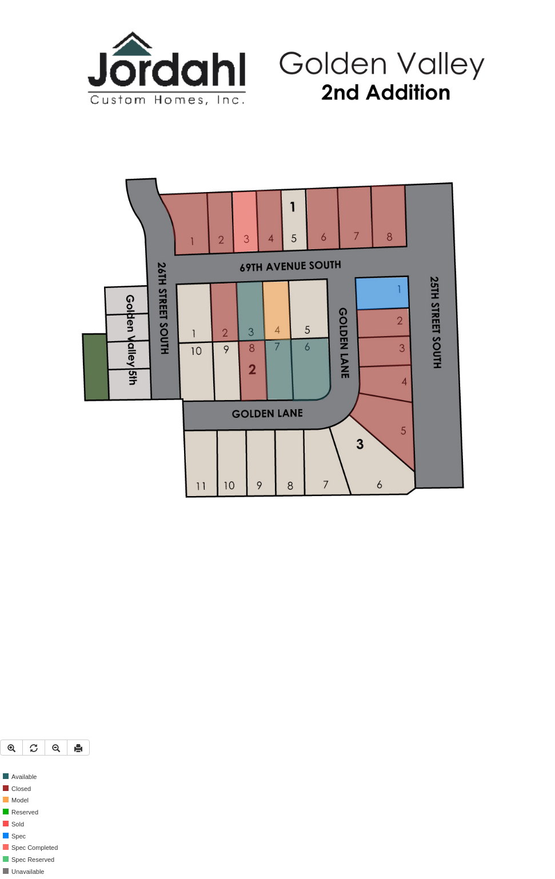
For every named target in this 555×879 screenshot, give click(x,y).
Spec (14, 836)
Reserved (20, 812)
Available (20, 776)
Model (16, 800)
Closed (17, 788)
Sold (13, 824)
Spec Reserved (28, 859)
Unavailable (23, 871)
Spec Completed (30, 847)
